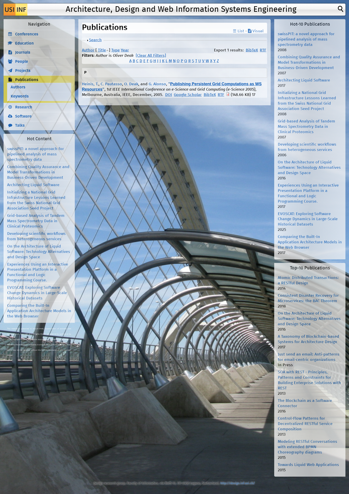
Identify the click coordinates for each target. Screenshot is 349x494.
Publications (26, 80)
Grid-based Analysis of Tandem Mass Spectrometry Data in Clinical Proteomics (36, 221)
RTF (263, 50)
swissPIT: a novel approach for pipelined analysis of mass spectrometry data (35, 154)
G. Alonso (157, 84)
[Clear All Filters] (151, 56)
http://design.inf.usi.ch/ (237, 483)
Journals (22, 53)
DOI (168, 95)
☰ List (238, 31)
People (21, 62)
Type (115, 50)
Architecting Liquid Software (33, 185)
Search (95, 40)
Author (88, 50)
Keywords (20, 96)
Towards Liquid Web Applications (308, 465)
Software (23, 116)
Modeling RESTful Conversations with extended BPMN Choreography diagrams (307, 447)
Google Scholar (188, 95)
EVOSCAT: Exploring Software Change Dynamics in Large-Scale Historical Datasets (37, 293)
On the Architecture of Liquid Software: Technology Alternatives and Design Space (38, 251)
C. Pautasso (111, 84)
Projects (22, 71)
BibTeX (252, 50)
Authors (18, 87)
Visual (256, 31)
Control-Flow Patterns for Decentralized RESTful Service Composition (305, 424)
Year (125, 50)
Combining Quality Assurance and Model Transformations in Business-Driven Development (38, 172)
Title (102, 50)
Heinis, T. (90, 84)
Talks (20, 126)
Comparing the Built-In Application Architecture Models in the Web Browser (39, 311)
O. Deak (131, 84)
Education (24, 43)
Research (23, 107)
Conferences (26, 34)
